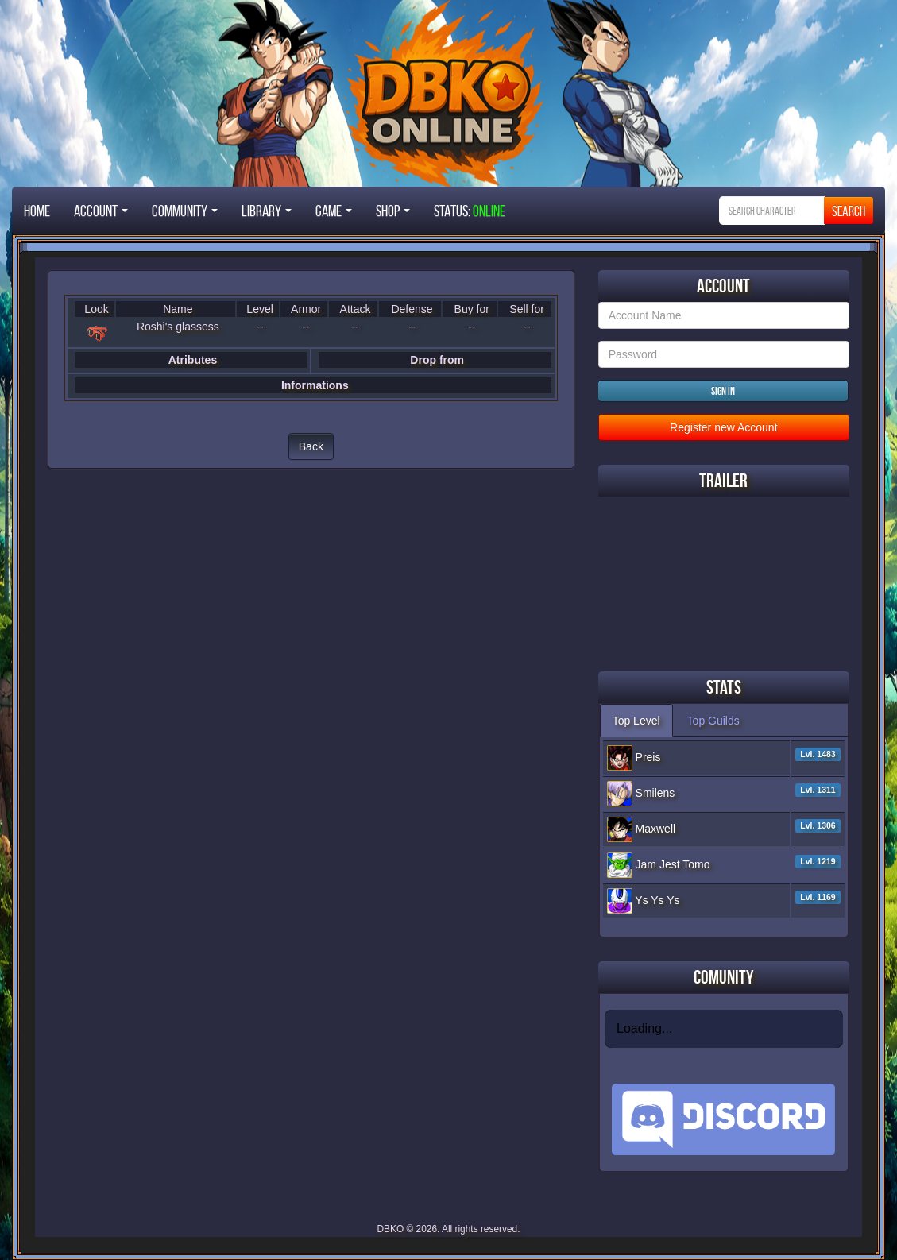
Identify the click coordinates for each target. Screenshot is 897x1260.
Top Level (636, 720)
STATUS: (469, 210)
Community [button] (185, 210)
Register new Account (723, 427)
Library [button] (267, 210)
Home (37, 210)
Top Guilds (713, 720)
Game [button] (333, 210)
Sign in (723, 391)
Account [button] (101, 210)
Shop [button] (393, 210)
